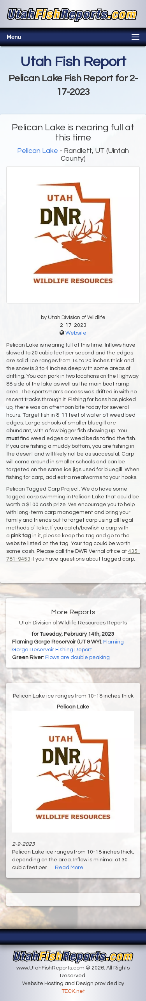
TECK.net (73, 991)
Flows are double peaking (77, 657)
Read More (69, 867)
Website (75, 333)
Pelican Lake (38, 150)
